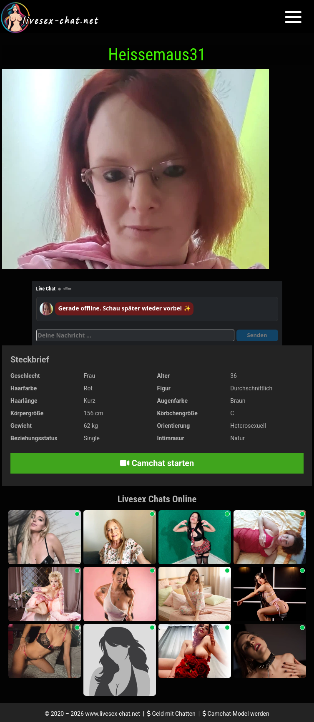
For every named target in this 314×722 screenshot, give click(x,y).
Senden (257, 335)
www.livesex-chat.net (112, 713)
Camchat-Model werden (236, 713)
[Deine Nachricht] (135, 335)
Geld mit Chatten (172, 713)
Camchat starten (157, 463)
